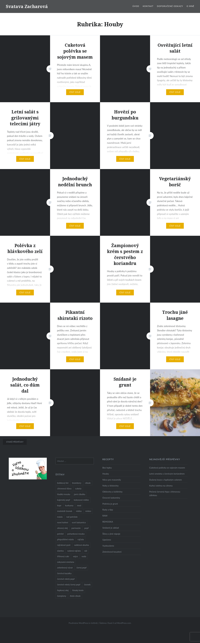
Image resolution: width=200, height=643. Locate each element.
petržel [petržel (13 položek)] (60, 533)
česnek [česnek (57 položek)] (87, 584)
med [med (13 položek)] (79, 505)
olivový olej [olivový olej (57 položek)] (62, 528)
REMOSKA (107, 521)
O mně (190, 6)
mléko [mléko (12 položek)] (79, 511)
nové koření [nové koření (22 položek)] (62, 522)
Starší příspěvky (15, 442)
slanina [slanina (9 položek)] (60, 550)
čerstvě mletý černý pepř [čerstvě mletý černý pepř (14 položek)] (68, 584)
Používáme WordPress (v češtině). (83, 623)
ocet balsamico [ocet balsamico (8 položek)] (79, 522)
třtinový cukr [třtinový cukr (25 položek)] (63, 556)
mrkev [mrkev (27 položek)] (88, 511)
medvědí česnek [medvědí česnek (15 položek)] (64, 511)
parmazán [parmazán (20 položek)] (76, 528)
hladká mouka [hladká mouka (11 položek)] (63, 494)
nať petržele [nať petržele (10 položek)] (71, 516)
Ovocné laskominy (111, 497)
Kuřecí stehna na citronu (161, 485)
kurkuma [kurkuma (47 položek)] (69, 505)
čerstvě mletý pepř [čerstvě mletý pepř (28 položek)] (66, 579)
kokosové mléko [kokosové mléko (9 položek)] (81, 500)
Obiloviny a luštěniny (112, 491)
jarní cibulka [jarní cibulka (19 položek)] (79, 494)
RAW (104, 515)
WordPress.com (124, 623)
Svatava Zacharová (27, 6)
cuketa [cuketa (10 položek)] (78, 488)
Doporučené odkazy (170, 6)
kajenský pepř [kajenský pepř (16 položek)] (63, 500)
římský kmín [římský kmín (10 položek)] (78, 590)
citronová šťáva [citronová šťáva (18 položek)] (64, 488)
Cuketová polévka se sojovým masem (167, 467)
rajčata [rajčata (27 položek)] (81, 539)
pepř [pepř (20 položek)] (86, 528)
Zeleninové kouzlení (112, 551)
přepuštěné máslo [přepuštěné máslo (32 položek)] (65, 539)
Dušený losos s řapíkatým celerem (165, 479)
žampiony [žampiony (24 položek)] (61, 596)
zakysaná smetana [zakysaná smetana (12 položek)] (65, 562)
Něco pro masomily (111, 479)
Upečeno (106, 539)
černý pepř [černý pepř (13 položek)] (81, 567)
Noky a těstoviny (110, 485)
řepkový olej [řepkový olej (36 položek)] (62, 590)
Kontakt (148, 6)
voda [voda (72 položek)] (83, 556)
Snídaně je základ (110, 527)
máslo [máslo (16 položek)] (60, 516)
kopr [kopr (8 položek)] (59, 505)
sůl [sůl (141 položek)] (85, 550)
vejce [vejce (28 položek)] (75, 556)
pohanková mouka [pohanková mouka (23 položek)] (76, 533)
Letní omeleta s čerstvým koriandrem (167, 473)
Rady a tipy (107, 509)
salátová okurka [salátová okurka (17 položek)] (81, 545)
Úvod (135, 6)
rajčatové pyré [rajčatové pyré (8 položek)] (63, 545)
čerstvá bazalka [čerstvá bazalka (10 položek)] (64, 573)
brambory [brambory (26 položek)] (76, 483)
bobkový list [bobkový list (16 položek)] (62, 483)
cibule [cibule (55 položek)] (88, 483)
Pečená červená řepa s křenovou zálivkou (164, 493)
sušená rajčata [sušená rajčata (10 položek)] (74, 550)
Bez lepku (107, 467)
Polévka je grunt (110, 503)
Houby (105, 473)
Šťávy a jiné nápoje (111, 533)
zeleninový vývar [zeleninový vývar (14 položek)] (65, 567)
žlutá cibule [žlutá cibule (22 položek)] (75, 596)
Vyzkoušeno (108, 545)
